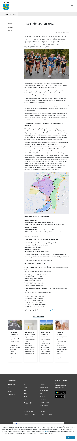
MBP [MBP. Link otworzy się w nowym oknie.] (25, 384)
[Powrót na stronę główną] (2, 14)
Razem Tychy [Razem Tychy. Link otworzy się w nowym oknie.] (43, 396)
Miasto (14, 14)
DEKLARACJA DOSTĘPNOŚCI (30, 414)
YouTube (11, 391)
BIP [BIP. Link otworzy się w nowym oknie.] (24, 381)
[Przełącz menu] (72, 6)
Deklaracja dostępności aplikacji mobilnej (46, 415)
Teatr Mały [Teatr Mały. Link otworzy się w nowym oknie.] (42, 384)
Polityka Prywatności (29, 419)
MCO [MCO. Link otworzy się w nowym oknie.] (25, 390)
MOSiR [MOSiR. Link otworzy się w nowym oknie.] (25, 396)
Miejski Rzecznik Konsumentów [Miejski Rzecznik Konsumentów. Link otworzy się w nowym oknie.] (28, 403)
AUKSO (25, 387)
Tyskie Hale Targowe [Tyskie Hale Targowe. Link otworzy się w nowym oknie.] (45, 402)
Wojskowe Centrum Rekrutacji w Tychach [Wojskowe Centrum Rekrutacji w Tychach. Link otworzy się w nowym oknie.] (29, 410)
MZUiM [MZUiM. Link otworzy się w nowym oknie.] (25, 393)
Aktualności (8, 14)
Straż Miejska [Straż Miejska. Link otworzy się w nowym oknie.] (43, 399)
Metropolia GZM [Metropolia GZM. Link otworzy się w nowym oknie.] (44, 390)
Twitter (11, 388)
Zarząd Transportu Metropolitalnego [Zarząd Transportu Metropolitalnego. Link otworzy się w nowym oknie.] (44, 406)
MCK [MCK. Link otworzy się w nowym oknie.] (41, 381)
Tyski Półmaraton (55, 310)
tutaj (46, 431)
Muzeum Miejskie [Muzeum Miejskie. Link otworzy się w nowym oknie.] (44, 387)
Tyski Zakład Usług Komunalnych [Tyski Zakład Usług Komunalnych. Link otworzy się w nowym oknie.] (44, 410)
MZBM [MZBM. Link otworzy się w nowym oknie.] (41, 393)
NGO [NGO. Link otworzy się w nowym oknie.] (25, 399)
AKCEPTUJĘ (70, 437)
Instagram (11, 394)
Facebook (11, 384)
